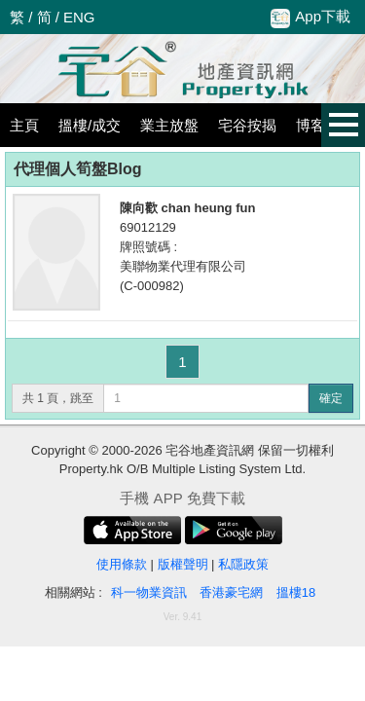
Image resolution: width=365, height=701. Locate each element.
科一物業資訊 (149, 592)
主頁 (24, 125)
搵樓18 (295, 592)
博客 (310, 125)
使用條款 (121, 564)
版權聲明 (183, 564)
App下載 (310, 17)
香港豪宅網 (231, 592)
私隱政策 (243, 564)
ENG (79, 17)
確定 (331, 398)
